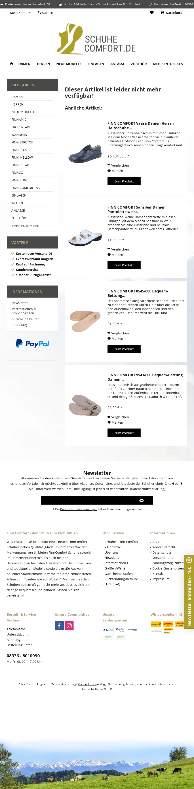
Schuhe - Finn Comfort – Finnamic (121, 544)
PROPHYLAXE (21, 127)
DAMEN (17, 97)
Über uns (111, 552)
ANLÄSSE (18, 210)
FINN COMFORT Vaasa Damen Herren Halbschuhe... (141, 125)
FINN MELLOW (22, 157)
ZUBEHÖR (18, 218)
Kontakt (158, 574)
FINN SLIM (19, 180)
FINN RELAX (20, 165)
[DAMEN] (24, 63)
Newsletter (19, 303)
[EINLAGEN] (95, 63)
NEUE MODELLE (23, 112)
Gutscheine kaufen (25, 319)
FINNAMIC (19, 119)
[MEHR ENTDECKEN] (168, 63)
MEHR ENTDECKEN (25, 226)
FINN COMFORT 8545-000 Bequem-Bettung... (138, 293)
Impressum (160, 579)
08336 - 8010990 (23, 656)
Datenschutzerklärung (147, 489)
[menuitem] (172, 12)
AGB (155, 542)
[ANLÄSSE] (117, 63)
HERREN (17, 104)
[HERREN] (43, 63)
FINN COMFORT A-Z (26, 188)
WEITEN (17, 203)
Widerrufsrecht (163, 547)
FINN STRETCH (22, 142)
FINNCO (17, 172)
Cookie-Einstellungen (168, 568)
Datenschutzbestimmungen (78, 509)
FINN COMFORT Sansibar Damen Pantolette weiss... (137, 209)
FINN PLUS (19, 150)
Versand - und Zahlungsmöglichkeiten (169, 560)
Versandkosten (87, 684)
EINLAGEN (19, 195)
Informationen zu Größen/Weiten (24, 311)
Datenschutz (161, 552)
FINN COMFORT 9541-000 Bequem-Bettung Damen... (145, 377)
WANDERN (19, 135)
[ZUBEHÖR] (139, 63)
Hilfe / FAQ (19, 325)
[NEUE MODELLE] (68, 63)
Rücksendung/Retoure (121, 579)
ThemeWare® (103, 689)
